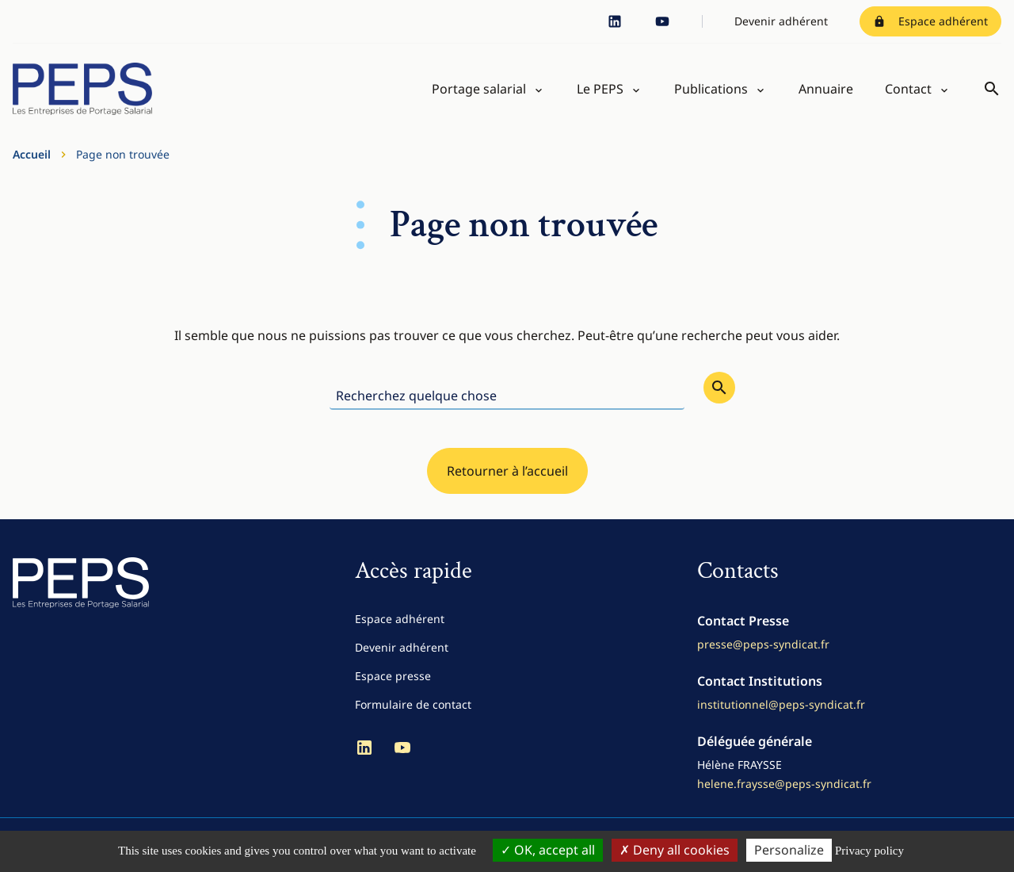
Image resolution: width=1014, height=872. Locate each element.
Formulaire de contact (413, 704)
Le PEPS (600, 89)
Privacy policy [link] (869, 850)
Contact (908, 89)
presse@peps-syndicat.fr (763, 644)
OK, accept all (548, 850)
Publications (711, 89)
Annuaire (826, 89)
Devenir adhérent (781, 21)
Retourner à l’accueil (507, 471)
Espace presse (393, 675)
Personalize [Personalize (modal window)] (789, 850)
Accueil (32, 154)
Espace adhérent (930, 21)
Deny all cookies (674, 850)
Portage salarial (479, 89)
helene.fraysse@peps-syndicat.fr (784, 783)
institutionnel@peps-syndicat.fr (781, 704)
